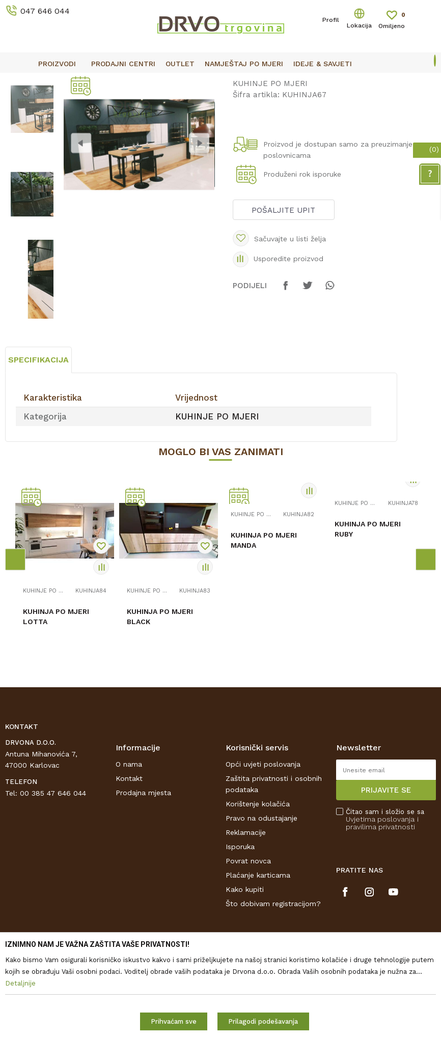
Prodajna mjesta (143, 882)
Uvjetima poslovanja (380, 909)
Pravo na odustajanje (261, 908)
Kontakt (129, 868)
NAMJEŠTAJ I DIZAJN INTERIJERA (98, 104)
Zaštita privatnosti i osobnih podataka (274, 873)
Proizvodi (20, 104)
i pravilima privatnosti (382, 912)
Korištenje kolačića (258, 893)
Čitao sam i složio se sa (385, 908)
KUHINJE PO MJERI (195, 104)
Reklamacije (246, 922)
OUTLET (219, 82)
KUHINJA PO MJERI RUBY (368, 618)
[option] (220, 81)
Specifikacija (38, 449)
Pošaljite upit (283, 289)
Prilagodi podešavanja (263, 1021)
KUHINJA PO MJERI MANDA (264, 630)
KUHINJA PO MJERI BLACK (160, 706)
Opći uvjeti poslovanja (263, 854)
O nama (129, 854)
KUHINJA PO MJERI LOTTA (56, 706)
